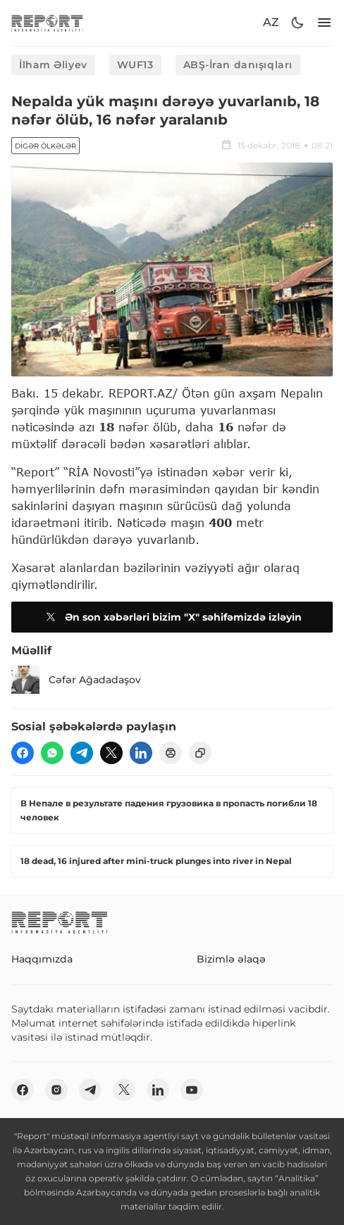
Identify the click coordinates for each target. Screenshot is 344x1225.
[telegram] (81, 753)
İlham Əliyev (53, 64)
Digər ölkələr (45, 146)
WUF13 (135, 64)
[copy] (200, 753)
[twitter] (111, 753)
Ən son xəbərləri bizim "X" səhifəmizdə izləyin (172, 617)
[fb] (22, 753)
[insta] (56, 1090)
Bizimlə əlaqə (231, 959)
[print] (170, 753)
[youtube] (191, 1090)
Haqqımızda (42, 959)
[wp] (52, 753)
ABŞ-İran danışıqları (238, 64)
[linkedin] (141, 753)
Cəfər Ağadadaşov (76, 680)
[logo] (47, 23)
